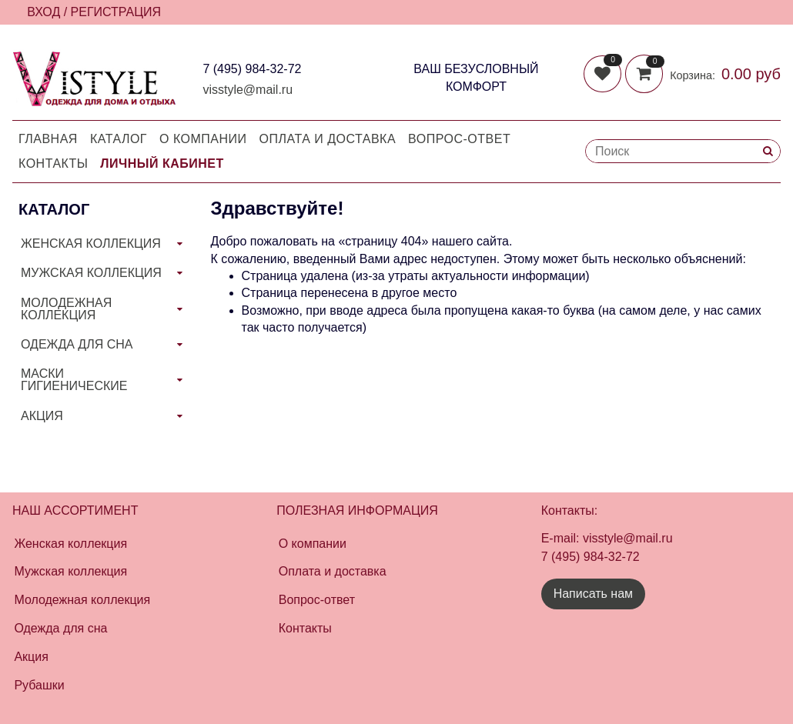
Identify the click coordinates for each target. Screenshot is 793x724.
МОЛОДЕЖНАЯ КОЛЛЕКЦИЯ (66, 309)
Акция (31, 656)
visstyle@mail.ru (247, 89)
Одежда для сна (60, 628)
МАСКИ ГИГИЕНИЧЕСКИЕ (74, 379)
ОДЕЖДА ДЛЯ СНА (76, 344)
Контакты (53, 163)
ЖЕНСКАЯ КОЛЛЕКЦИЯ (91, 243)
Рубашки (39, 685)
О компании (203, 138)
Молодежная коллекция (82, 599)
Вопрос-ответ (317, 599)
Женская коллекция (70, 543)
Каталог (118, 138)
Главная (48, 138)
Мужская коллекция (70, 571)
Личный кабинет (161, 163)
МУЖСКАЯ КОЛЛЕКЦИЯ (91, 272)
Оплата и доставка (327, 138)
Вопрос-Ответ (459, 138)
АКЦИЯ (42, 415)
